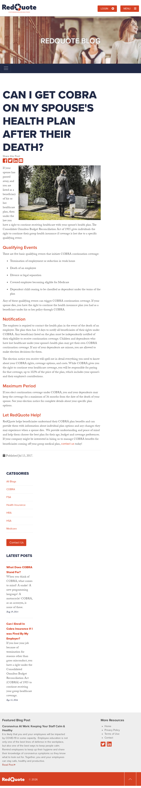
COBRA (10, 489)
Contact (109, 738)
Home (108, 726)
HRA (8, 513)
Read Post (8, 765)
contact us (67, 444)
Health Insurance (16, 505)
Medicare (11, 529)
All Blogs (11, 481)
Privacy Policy (112, 730)
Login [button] (107, 9)
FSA (8, 497)
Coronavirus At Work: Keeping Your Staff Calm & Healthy (33, 728)
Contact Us (16, 542)
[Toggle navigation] (6, 68)
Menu (129, 9)
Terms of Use (112, 734)
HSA (8, 521)
